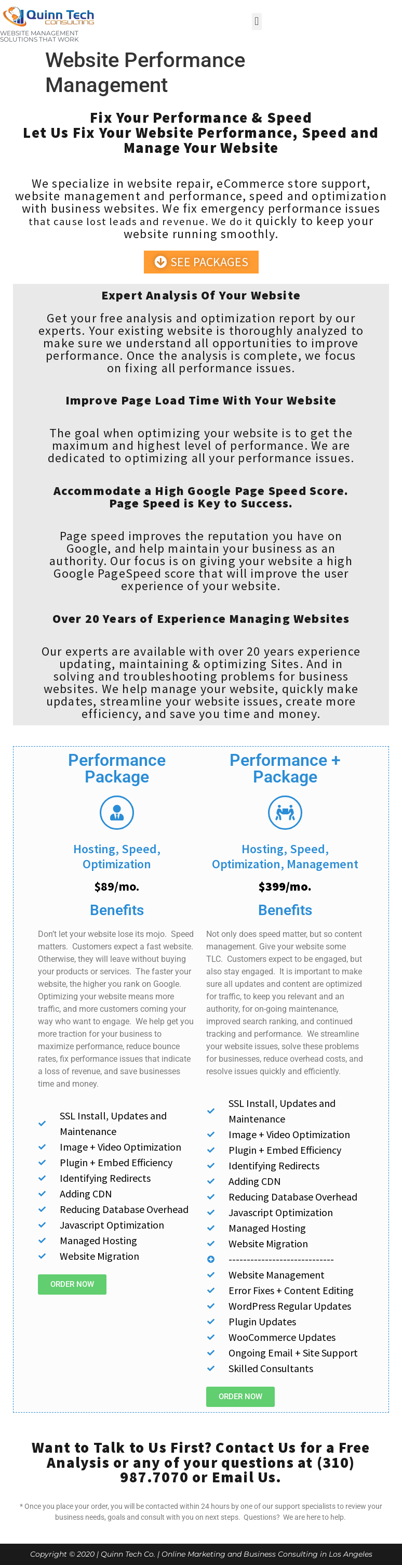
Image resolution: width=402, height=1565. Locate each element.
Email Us (244, 1477)
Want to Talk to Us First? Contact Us (164, 1447)
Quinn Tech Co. (128, 1554)
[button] (257, 21)
